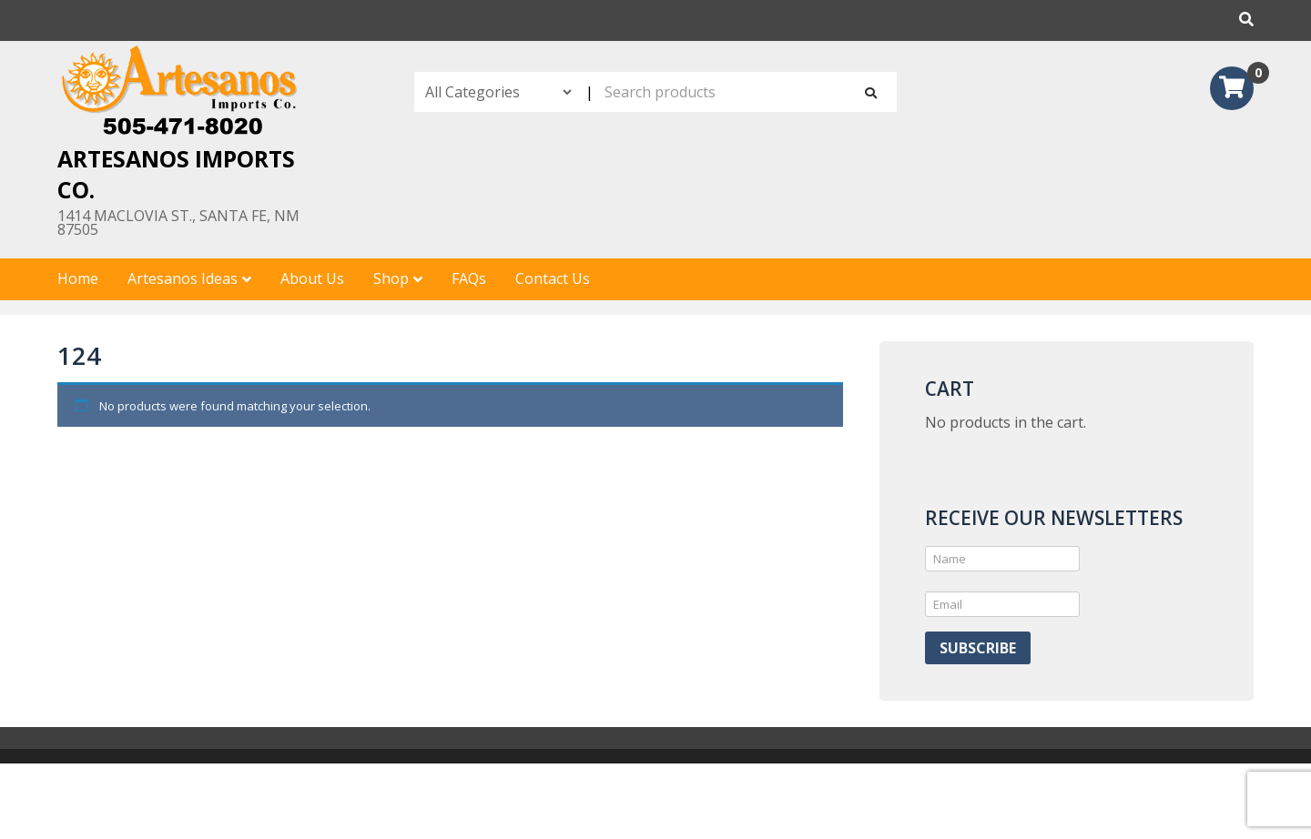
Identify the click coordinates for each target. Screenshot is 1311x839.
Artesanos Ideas (182, 278)
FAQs (469, 278)
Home (77, 278)
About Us (312, 278)
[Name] (1002, 558)
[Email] (1002, 604)
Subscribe (978, 648)
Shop (391, 278)
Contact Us (552, 278)
